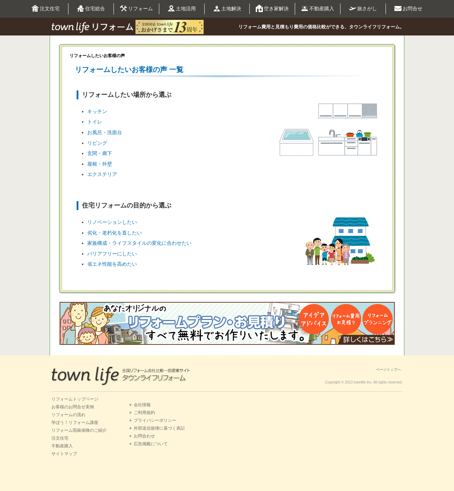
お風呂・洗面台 (104, 132)
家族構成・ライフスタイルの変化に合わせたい (139, 243)
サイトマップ (64, 453)
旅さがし (363, 8)
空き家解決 (272, 9)
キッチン (97, 111)
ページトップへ (388, 369)
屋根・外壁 (99, 164)
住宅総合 (91, 9)
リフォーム (136, 8)
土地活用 (182, 9)
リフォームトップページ (74, 399)
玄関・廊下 (99, 153)
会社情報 (142, 404)
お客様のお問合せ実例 (72, 406)
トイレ (94, 122)
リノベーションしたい (112, 222)
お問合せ (408, 9)
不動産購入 (317, 9)
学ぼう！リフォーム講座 (74, 422)
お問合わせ (144, 436)
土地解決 (227, 8)
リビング (97, 143)
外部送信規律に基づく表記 (159, 428)
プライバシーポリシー (155, 420)
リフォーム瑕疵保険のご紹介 (79, 430)
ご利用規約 (144, 412)
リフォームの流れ (68, 414)
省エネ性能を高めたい (112, 264)
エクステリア (102, 174)
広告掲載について (151, 443)
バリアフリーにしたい (112, 253)
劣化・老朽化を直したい (114, 233)
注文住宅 (46, 9)
